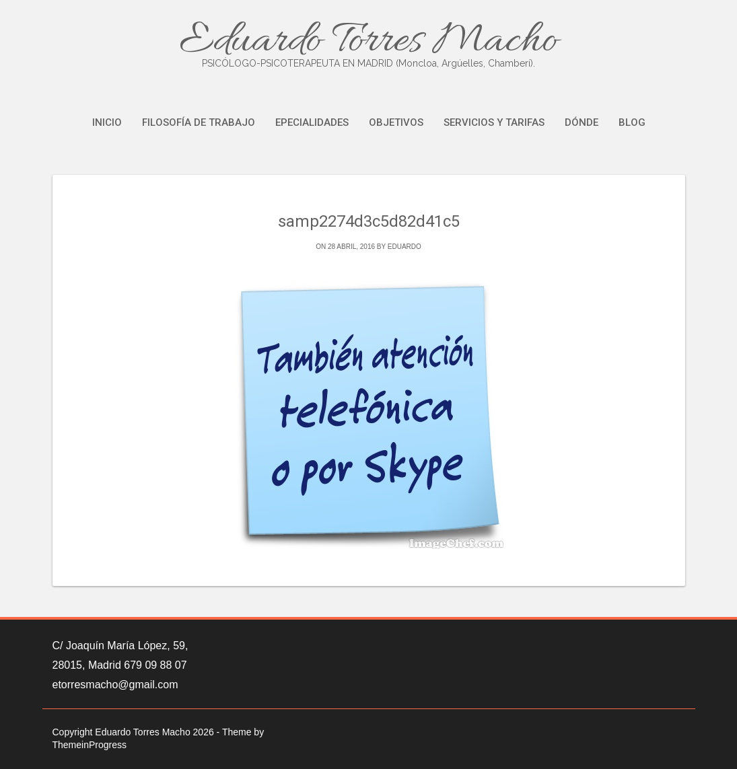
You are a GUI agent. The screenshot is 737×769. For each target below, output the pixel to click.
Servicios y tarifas (494, 122)
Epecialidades (312, 122)
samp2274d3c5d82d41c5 (369, 221)
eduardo (404, 246)
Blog (632, 122)
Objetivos (396, 122)
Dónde (581, 122)
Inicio (107, 122)
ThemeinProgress (89, 744)
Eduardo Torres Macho (368, 42)
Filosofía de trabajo (198, 122)
